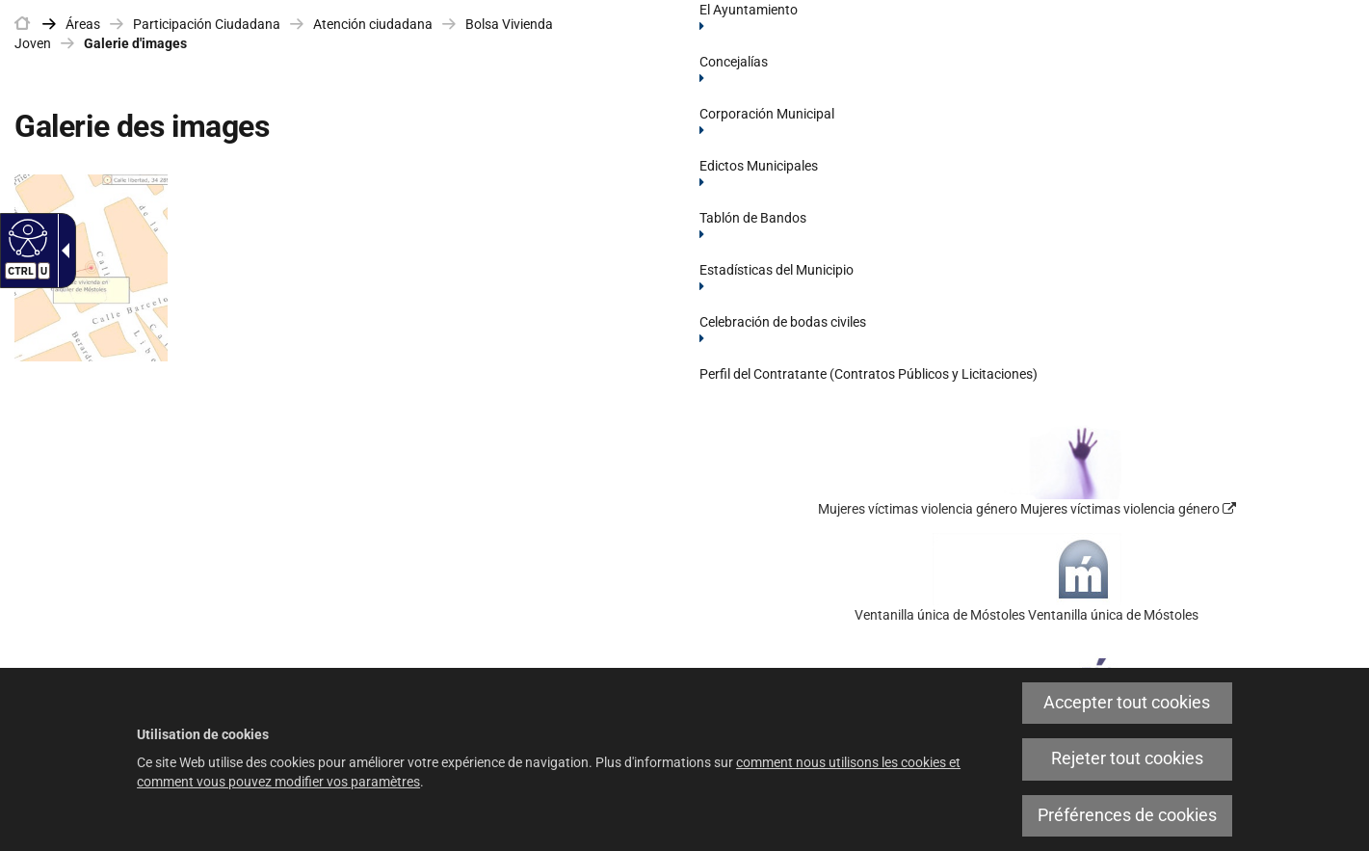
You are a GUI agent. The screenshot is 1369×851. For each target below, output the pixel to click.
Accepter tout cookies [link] (1126, 702)
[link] (22, 24)
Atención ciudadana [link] (373, 24)
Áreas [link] (83, 24)
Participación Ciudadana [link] (206, 24)
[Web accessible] (25, 237)
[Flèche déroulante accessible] (61, 250)
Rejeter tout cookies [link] (1127, 758)
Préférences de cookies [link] (1127, 815)
